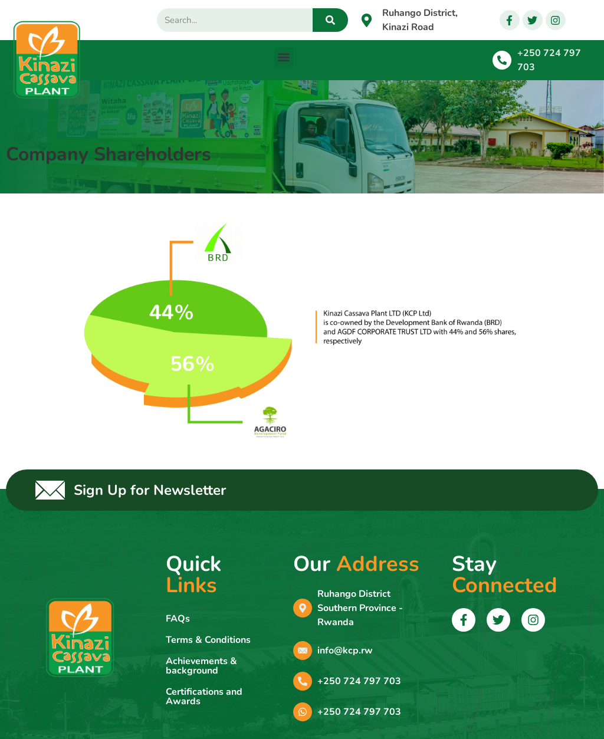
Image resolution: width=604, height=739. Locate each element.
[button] (284, 57)
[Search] (330, 20)
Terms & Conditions (208, 639)
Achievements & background (201, 666)
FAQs (178, 618)
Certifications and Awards (204, 696)
